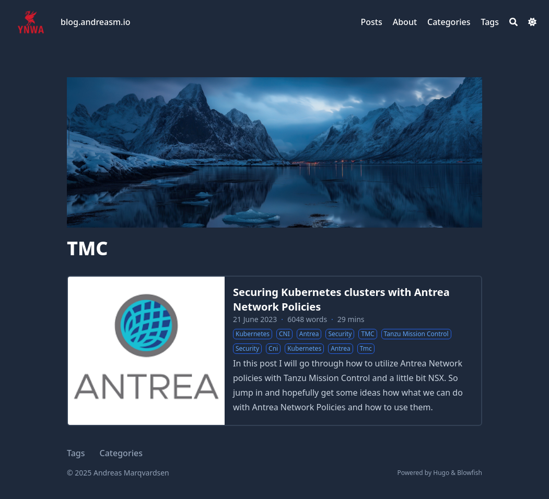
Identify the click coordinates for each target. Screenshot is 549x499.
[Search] (513, 22)
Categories (121, 453)
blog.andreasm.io (96, 22)
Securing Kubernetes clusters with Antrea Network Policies (341, 299)
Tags (76, 453)
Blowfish (469, 472)
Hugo (441, 472)
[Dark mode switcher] (532, 22)
